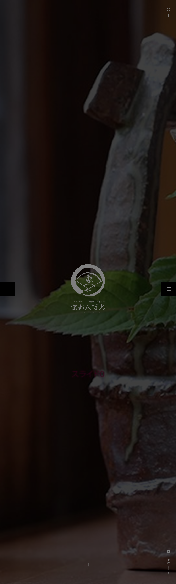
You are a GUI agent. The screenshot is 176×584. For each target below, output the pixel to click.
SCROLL (88, 565)
